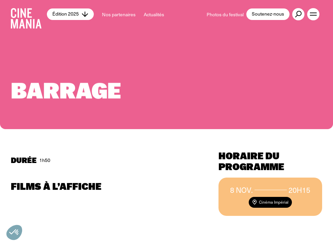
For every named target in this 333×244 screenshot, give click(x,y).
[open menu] (313, 14)
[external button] (298, 14)
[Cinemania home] (29, 14)
